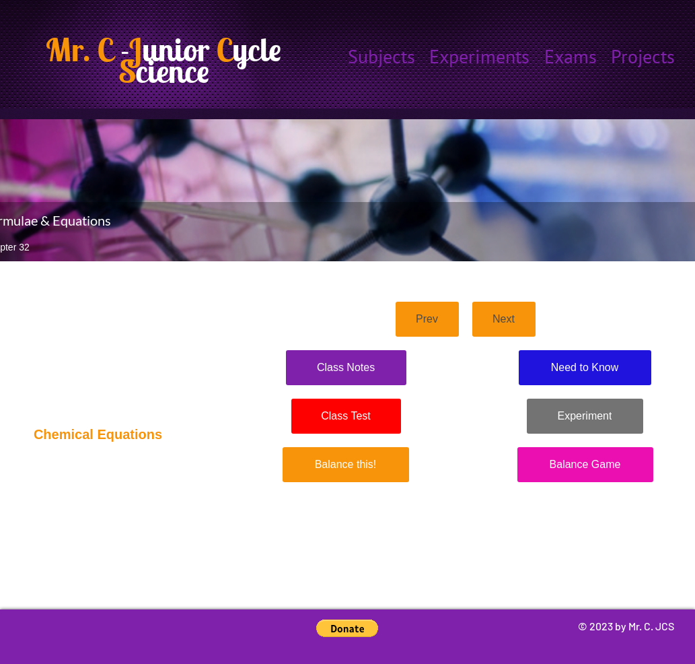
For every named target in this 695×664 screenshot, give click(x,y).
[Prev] (427, 319)
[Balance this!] (346, 464)
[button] (347, 628)
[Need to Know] (585, 367)
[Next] (504, 319)
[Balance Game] (585, 464)
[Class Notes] (346, 367)
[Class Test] (346, 416)
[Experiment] (585, 416)
